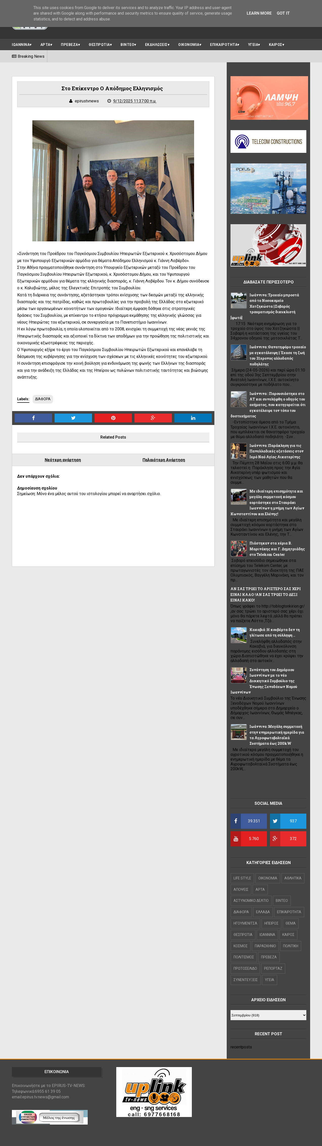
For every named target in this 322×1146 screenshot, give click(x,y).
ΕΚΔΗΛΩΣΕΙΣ (156, 45)
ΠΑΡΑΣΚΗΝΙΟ (265, 946)
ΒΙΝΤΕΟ (127, 45)
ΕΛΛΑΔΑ (263, 912)
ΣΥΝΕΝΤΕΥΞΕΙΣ (246, 980)
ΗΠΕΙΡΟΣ (271, 923)
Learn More (259, 13)
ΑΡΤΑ (45, 45)
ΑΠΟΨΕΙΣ (241, 889)
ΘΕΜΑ (291, 923)
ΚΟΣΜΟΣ (241, 946)
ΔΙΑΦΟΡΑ (43, 399)
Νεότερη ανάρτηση (63, 459)
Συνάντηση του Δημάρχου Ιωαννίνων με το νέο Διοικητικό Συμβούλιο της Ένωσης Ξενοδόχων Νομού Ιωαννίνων (264, 681)
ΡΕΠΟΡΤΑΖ (273, 968)
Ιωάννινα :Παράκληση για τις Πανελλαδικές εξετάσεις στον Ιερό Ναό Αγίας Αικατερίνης (276, 451)
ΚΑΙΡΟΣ (275, 45)
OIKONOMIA (267, 878)
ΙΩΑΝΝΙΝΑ (21, 45)
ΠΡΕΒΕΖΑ (69, 45)
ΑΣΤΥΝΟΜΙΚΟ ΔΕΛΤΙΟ (251, 901)
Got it (283, 13)
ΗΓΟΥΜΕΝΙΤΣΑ (245, 923)
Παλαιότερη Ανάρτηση (164, 459)
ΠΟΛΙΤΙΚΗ (290, 946)
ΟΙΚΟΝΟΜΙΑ (188, 45)
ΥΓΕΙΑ (253, 45)
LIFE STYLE (242, 878)
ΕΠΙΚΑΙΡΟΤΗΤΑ (223, 45)
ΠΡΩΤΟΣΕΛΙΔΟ (245, 968)
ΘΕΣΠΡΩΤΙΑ (99, 45)
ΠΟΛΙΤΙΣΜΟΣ (244, 957)
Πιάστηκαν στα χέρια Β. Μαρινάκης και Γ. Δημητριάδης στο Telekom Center (277, 549)
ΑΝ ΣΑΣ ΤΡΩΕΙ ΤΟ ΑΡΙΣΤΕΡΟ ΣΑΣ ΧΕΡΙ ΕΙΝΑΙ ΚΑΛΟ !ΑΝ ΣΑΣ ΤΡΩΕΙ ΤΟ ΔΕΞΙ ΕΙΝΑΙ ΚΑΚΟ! (266, 594)
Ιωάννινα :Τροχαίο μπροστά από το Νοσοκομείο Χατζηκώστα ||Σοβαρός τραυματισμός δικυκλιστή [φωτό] (265, 306)
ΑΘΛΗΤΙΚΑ (293, 878)
